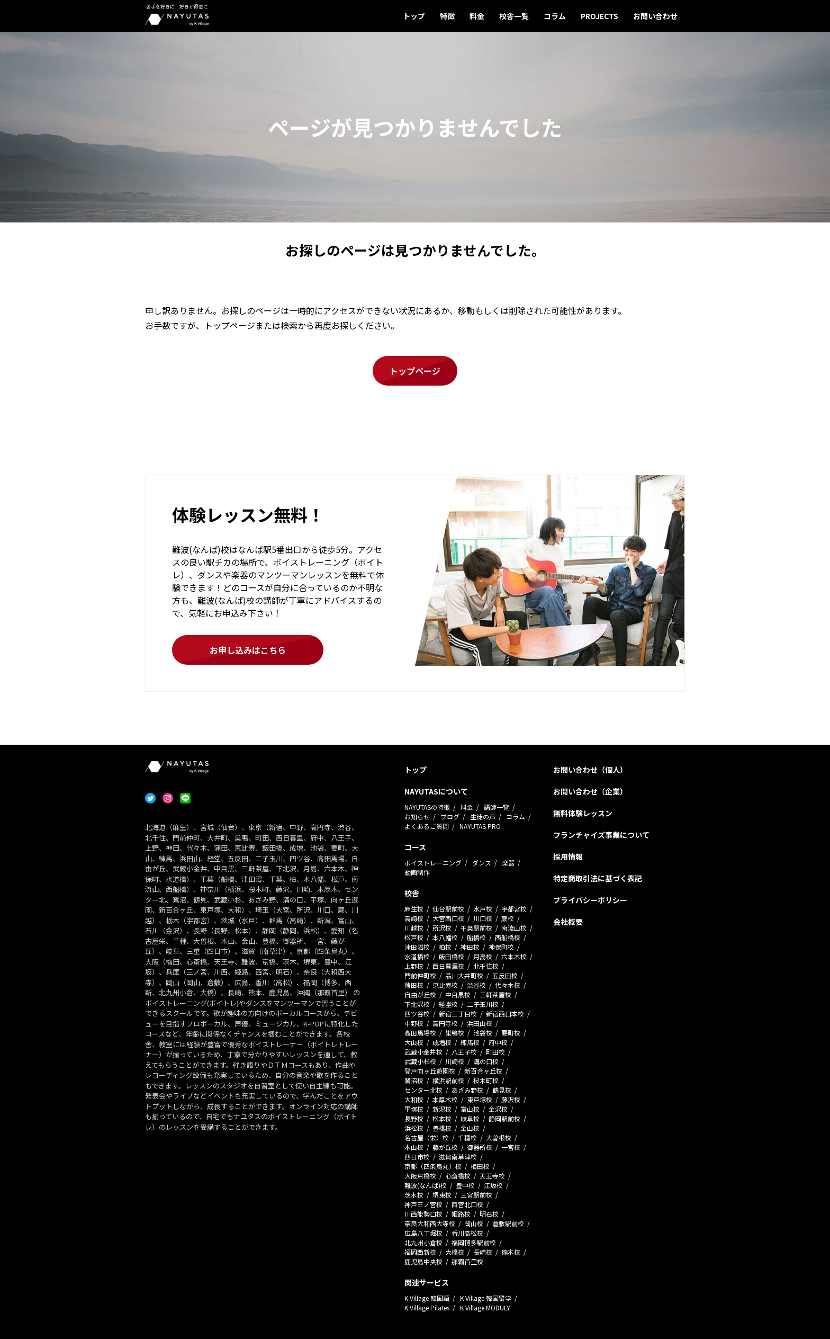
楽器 (508, 862)
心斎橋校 (458, 1175)
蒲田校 (413, 984)
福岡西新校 (420, 1251)
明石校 (489, 1213)
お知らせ (417, 816)
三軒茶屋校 (495, 994)
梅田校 (480, 1166)
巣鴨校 (454, 1032)
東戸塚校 (479, 1099)
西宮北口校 (467, 1204)
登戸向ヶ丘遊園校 (429, 1070)
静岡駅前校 (504, 1118)
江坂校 (493, 1185)
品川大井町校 (464, 975)
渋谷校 (476, 984)
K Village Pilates (426, 1307)
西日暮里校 (448, 965)
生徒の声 (482, 816)
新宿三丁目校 (458, 1013)
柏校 (445, 946)
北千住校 (486, 965)
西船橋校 (507, 937)
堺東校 (442, 1194)
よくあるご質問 (426, 826)
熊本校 (510, 1251)
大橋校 (454, 1251)
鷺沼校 (413, 1080)
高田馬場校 (420, 1032)
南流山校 (514, 927)
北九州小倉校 (423, 1242)
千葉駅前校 (476, 927)
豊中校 (465, 1185)
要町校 (510, 1032)
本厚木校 (445, 1099)
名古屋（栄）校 (426, 1137)
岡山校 (473, 1223)
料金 (477, 16)
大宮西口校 (448, 918)
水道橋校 (417, 956)
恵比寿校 (445, 984)
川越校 (413, 927)
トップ (414, 16)
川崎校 (454, 1061)
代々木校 (507, 984)
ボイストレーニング (433, 862)
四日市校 (417, 1156)
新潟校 (442, 1108)
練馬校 (470, 1042)
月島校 (482, 956)
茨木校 (413, 1194)
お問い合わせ (655, 16)
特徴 (447, 16)
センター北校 (423, 1089)
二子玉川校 (483, 1003)
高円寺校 (445, 1023)
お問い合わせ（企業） (590, 791)
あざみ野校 (467, 1089)
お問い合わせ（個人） (590, 769)
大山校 (413, 1042)
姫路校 (461, 1213)
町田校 (495, 1051)
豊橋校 (442, 1127)
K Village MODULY (485, 1307)
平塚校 (413, 1108)
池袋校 (482, 1032)
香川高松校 (467, 1232)
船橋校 (476, 937)
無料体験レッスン (582, 813)
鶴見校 (501, 1089)
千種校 (467, 1137)
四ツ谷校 (417, 1013)
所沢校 (442, 927)
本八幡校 (445, 937)
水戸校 (482, 908)
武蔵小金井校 (423, 1051)
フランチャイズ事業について (601, 834)
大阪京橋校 (420, 1175)
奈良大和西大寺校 (429, 1223)
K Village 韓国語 (426, 1297)
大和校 (413, 1099)
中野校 (413, 1023)
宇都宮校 (514, 908)
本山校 (413, 1146)
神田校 (470, 946)
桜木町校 (486, 1080)
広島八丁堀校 (423, 1232)
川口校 (482, 918)
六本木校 (514, 956)
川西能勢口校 (423, 1213)
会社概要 (568, 921)
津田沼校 (417, 946)
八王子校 (464, 1051)
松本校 (442, 1118)
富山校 (470, 1108)
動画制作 (417, 872)
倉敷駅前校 (508, 1223)
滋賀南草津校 (458, 1156)
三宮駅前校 (476, 1194)
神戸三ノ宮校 (423, 1204)
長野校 (413, 1118)
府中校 (498, 1042)
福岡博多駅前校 (474, 1242)
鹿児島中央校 (423, 1261)
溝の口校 (486, 1061)
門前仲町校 (420, 975)
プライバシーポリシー (590, 900)
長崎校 (482, 1251)
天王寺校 (492, 1175)
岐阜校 (470, 1118)
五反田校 (505, 975)
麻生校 (413, 908)
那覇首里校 (467, 1261)
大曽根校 (498, 1137)
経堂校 (448, 1003)
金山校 (470, 1127)
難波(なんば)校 (425, 1185)
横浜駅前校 (448, 1080)
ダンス (481, 862)
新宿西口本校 (505, 1013)
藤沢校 (510, 1099)
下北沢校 (417, 1003)
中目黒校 (458, 994)
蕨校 (507, 918)
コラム (555, 16)
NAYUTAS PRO (480, 826)
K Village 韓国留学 (485, 1297)
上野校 (413, 965)
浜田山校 (479, 1023)
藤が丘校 (445, 1146)
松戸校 (413, 937)
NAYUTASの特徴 (427, 806)
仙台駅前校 (448, 908)
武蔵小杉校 (420, 1061)
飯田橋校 (451, 956)
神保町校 (501, 946)
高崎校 (413, 918)
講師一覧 (496, 806)
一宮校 (510, 1146)
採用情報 (568, 856)
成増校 (442, 1042)
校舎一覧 (514, 16)
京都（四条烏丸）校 (433, 1166)
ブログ (449, 816)
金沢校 (498, 1108)
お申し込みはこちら (248, 650)
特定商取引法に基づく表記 (597, 878)
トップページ (415, 370)
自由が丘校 (420, 994)
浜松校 (413, 1127)
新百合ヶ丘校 (483, 1070)
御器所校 (479, 1146)
